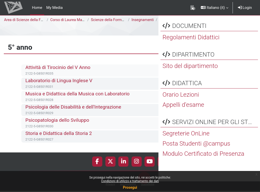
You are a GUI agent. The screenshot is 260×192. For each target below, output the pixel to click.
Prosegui (130, 187)
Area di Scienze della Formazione (32, 20)
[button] (214, 7)
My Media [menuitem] (54, 7)
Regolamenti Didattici (190, 47)
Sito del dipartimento (190, 76)
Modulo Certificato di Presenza (203, 164)
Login (245, 7)
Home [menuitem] (37, 7)
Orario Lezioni (180, 105)
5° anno (47, 25)
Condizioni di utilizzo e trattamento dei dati (130, 181)
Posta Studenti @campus (196, 154)
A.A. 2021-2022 (23, 25)
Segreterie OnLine (185, 144)
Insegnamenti (143, 20)
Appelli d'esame (183, 115)
